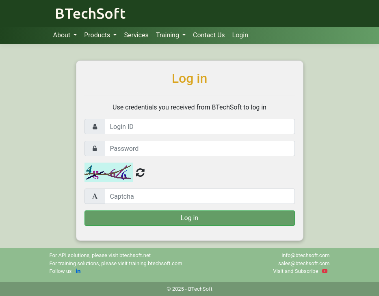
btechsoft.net (135, 255)
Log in (189, 218)
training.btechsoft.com (155, 263)
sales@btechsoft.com (304, 263)
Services (136, 35)
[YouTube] (325, 271)
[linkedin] (78, 271)
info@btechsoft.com (305, 255)
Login (240, 35)
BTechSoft (90, 13)
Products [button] (98, 35)
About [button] (62, 35)
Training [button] (168, 35)
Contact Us (209, 35)
